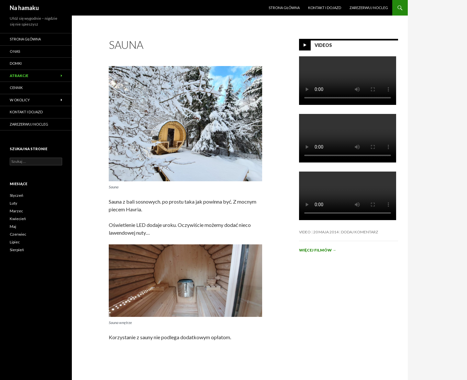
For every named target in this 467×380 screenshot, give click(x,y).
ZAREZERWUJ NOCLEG (369, 8)
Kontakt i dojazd (324, 8)
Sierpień (17, 249)
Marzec (16, 210)
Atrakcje (19, 75)
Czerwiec (18, 234)
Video (305, 231)
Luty (13, 203)
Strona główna (284, 8)
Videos (323, 45)
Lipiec (15, 242)
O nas (15, 51)
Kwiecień (18, 218)
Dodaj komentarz (359, 231)
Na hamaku (24, 7)
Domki (16, 63)
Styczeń (16, 195)
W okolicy (20, 100)
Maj (13, 226)
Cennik (16, 87)
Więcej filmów (317, 250)
